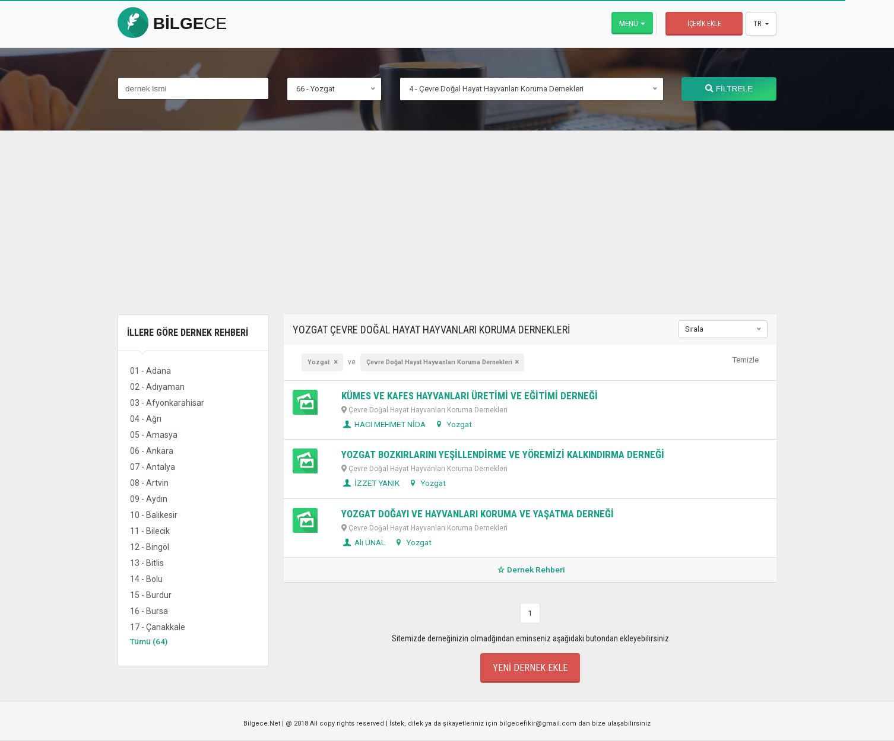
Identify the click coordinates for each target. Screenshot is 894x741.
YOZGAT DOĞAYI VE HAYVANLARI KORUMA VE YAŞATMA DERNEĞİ (477, 514)
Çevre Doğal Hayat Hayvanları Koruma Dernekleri (439, 362)
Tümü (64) (148, 641)
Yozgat (319, 362)
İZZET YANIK (370, 483)
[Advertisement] (447, 231)
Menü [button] (628, 23)
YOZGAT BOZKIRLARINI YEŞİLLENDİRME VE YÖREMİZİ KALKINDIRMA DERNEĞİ (502, 454)
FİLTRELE (729, 88)
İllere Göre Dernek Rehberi (187, 332)
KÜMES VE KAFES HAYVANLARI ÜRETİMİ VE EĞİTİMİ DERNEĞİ (469, 396)
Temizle (745, 359)
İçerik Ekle (704, 24)
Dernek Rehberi (530, 569)
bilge (172, 23)
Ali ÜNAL (363, 542)
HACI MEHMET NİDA (383, 424)
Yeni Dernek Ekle (530, 667)
